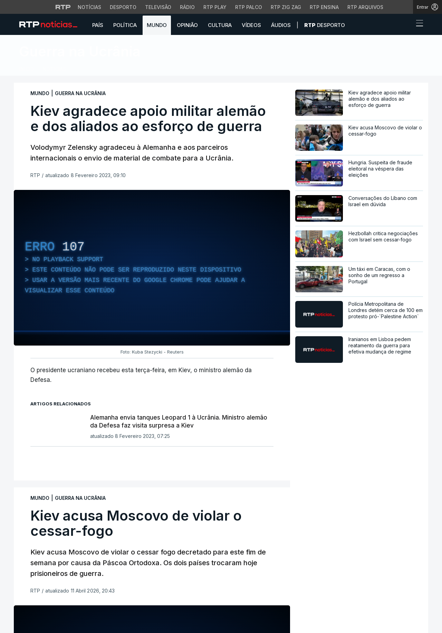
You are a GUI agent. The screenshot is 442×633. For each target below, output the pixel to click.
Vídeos (251, 25)
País (97, 25)
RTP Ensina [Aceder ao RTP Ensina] (324, 7)
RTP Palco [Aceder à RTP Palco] (248, 7)
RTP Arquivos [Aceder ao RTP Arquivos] (365, 7)
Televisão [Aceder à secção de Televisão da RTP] (158, 7)
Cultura (220, 25)
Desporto (324, 25)
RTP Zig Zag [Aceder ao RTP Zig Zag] (286, 7)
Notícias (54, 69)
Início (26, 69)
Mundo (157, 25)
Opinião (187, 25)
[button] (407, 24)
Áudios (281, 25)
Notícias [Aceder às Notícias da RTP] (89, 7)
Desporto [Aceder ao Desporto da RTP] (123, 7)
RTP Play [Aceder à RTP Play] (215, 7)
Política (125, 25)
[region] (152, 268)
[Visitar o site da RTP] (63, 7)
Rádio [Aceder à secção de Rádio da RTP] (187, 7)
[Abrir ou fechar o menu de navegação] (417, 24)
